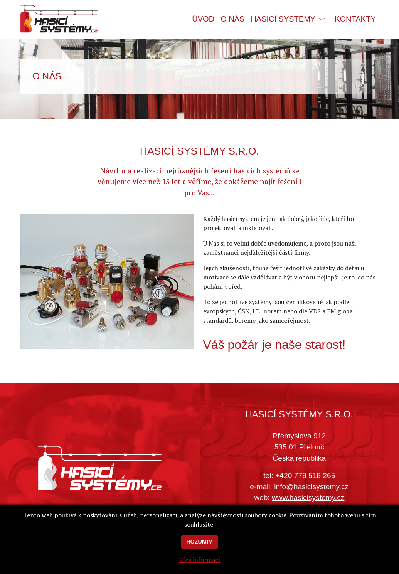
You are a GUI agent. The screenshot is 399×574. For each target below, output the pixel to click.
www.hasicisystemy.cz (308, 497)
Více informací (200, 565)
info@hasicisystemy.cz (311, 487)
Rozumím (199, 547)
